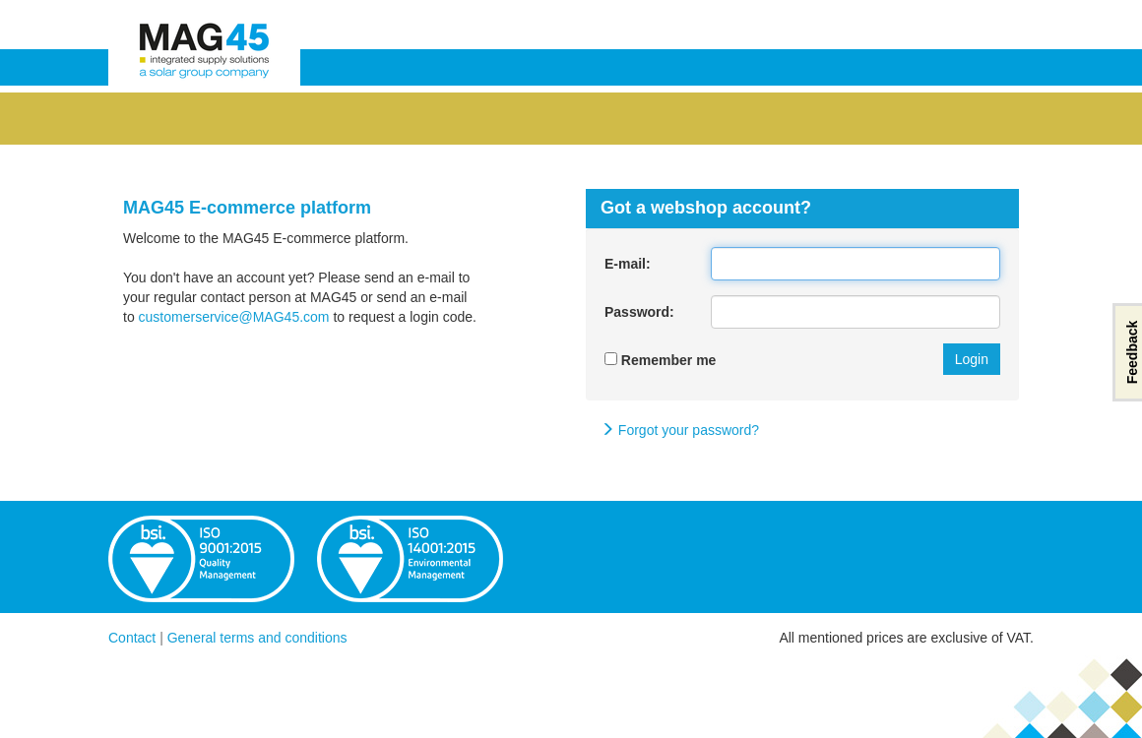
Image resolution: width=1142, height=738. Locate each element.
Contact (132, 638)
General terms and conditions (257, 638)
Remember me (660, 360)
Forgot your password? (680, 430)
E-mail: (627, 264)
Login (971, 359)
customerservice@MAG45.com (234, 317)
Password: (639, 312)
